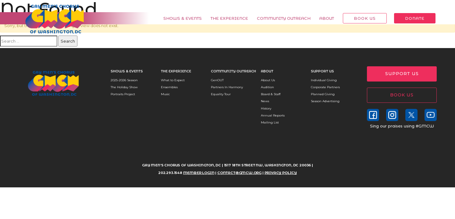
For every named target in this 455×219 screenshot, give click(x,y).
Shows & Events (179, 18)
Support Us (322, 71)
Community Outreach (280, 18)
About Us (268, 80)
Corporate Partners (325, 87)
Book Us (361, 18)
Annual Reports (273, 115)
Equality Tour (221, 94)
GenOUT (217, 80)
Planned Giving (323, 94)
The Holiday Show (124, 87)
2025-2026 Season (124, 80)
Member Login (417, 6)
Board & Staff (270, 94)
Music (165, 94)
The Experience (226, 18)
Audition (267, 87)
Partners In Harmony (227, 87)
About (323, 18)
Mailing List (270, 122)
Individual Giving (324, 80)
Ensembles (169, 87)
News (265, 101)
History (266, 108)
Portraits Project (123, 94)
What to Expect (173, 80)
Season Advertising (325, 101)
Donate (411, 18)
